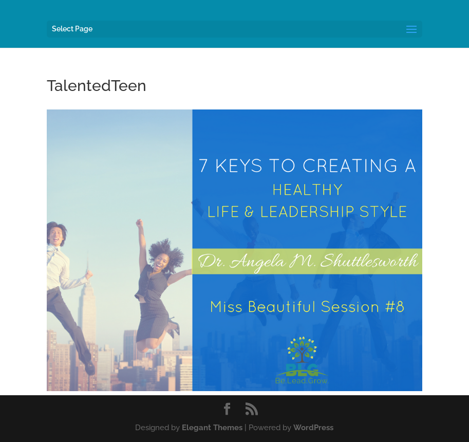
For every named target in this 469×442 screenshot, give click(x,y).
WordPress (313, 427)
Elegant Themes (212, 427)
